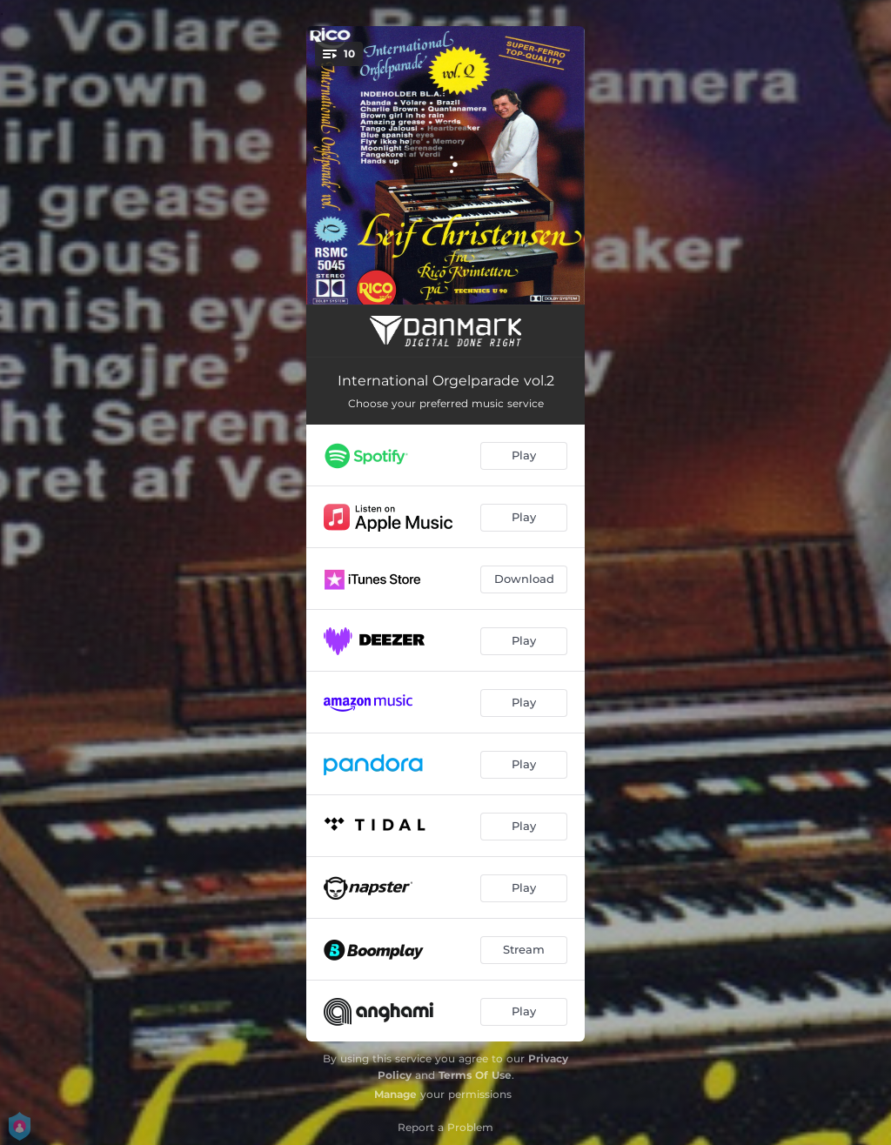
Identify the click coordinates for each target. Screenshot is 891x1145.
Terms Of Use (475, 1074)
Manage (395, 1094)
